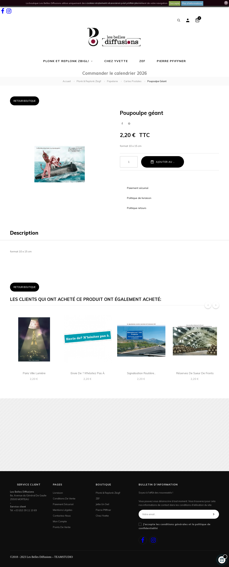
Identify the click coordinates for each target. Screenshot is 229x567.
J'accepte (175, 3)
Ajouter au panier (166, 162)
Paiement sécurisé (63, 504)
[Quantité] (129, 162)
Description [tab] (24, 233)
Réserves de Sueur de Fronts (195, 373)
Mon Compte (60, 521)
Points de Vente (62, 527)
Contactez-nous (62, 515)
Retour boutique (25, 100)
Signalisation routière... (141, 373)
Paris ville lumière (34, 373)
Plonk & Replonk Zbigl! (108, 492)
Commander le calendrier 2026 (114, 73)
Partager (122, 123)
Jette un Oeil (102, 504)
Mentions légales (62, 510)
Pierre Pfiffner (103, 510)
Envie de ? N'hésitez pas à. (88, 373)
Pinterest (129, 123)
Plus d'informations (192, 3)
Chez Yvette (102, 515)
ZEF (98, 498)
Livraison (58, 492)
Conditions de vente (64, 498)
